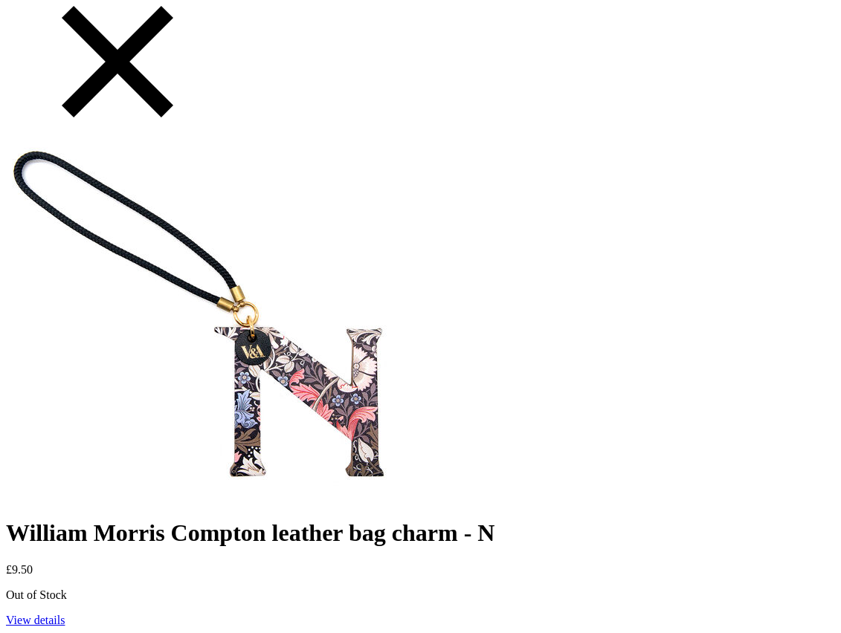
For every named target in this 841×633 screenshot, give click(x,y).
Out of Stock (36, 594)
